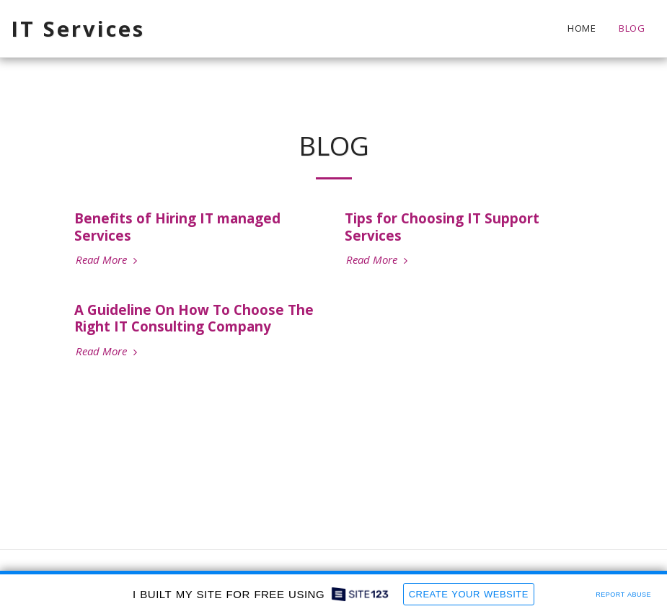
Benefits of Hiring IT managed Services (177, 226)
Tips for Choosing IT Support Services (442, 226)
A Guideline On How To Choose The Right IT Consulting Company (194, 318)
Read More (108, 260)
